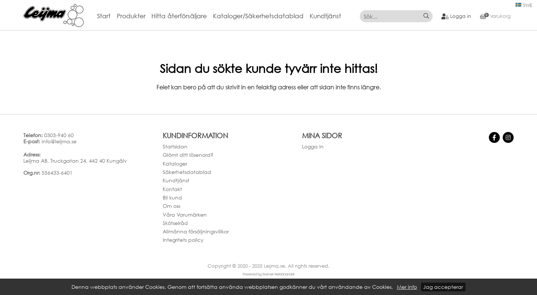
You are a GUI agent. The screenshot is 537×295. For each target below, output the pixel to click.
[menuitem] (107, 16)
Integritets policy (183, 240)
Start (104, 16)
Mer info (407, 287)
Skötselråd (175, 223)
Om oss (171, 206)
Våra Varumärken (185, 214)
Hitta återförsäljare (179, 16)
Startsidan (175, 146)
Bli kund (172, 197)
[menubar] (222, 16)
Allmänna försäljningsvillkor (196, 231)
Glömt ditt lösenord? (188, 155)
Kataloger (175, 163)
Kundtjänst (325, 16)
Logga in (313, 146)
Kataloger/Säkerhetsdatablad (258, 16)
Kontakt (172, 189)
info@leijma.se (59, 141)
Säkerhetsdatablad (187, 172)
